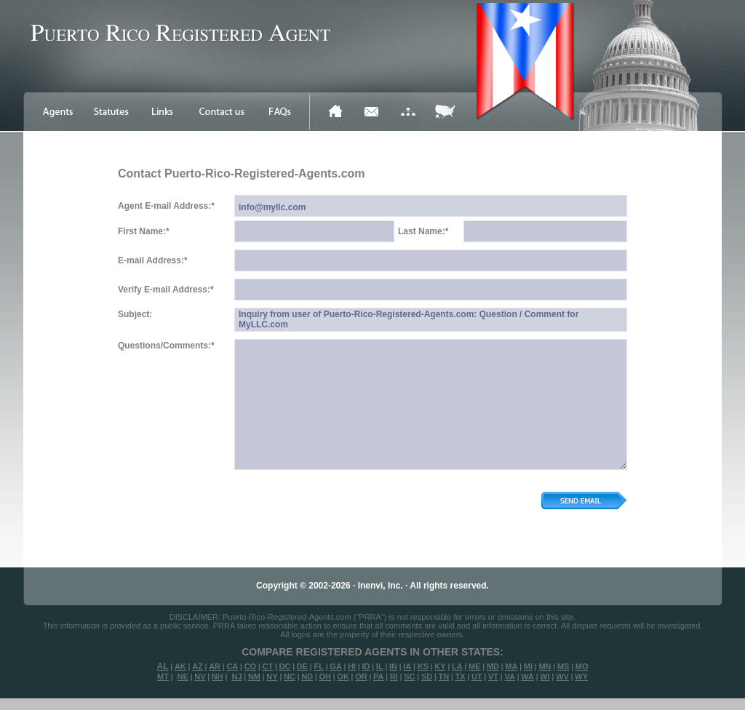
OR (361, 676)
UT (476, 676)
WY (581, 676)
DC (285, 666)
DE (302, 666)
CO (250, 666)
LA (457, 666)
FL (318, 666)
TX (460, 676)
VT (493, 676)
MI (528, 666)
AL (163, 666)
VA (509, 676)
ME (475, 666)
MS (563, 666)
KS (423, 666)
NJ (236, 676)
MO (582, 666)
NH (217, 676)
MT (163, 676)
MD (493, 666)
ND (307, 676)
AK (180, 666)
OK (343, 676)
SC (409, 676)
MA (511, 666)
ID (366, 666)
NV (199, 676)
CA (232, 666)
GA (336, 666)
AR (214, 666)
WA (527, 676)
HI (352, 666)
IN (393, 666)
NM (254, 676)
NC (289, 676)
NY (271, 676)
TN (444, 676)
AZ (197, 666)
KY (439, 666)
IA (407, 666)
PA (378, 676)
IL (379, 666)
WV (562, 676)
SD (426, 676)
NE (183, 676)
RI (394, 676)
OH (325, 676)
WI (544, 676)
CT (268, 666)
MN (544, 666)
